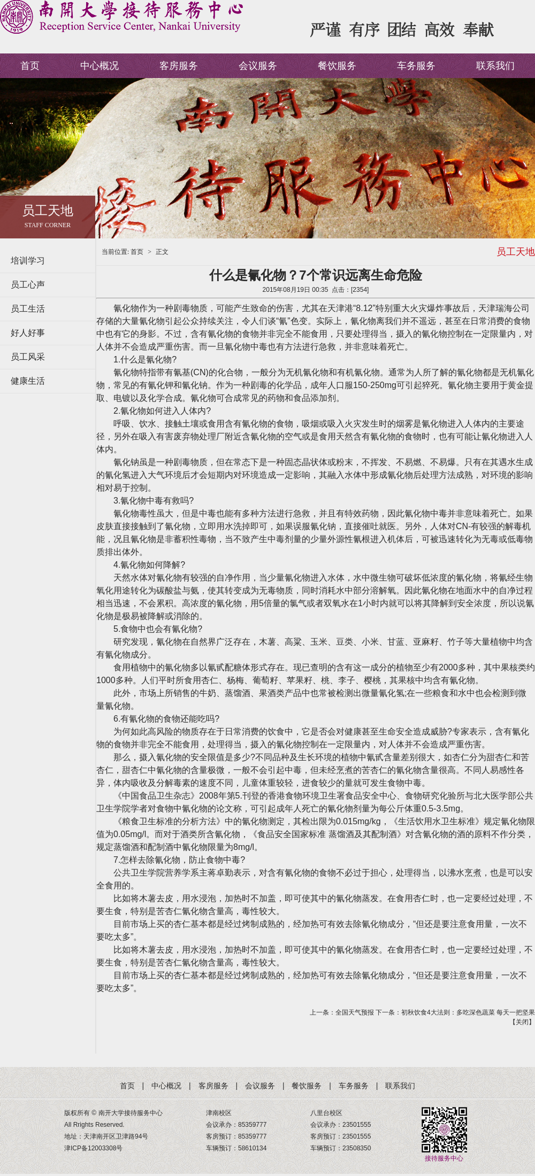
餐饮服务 (337, 65)
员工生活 (28, 308)
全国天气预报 (354, 1012)
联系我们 (495, 65)
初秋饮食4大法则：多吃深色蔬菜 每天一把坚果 (468, 1012)
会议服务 (258, 65)
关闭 (522, 1022)
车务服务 (416, 65)
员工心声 (28, 284)
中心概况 (99, 65)
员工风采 (28, 356)
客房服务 (178, 65)
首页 (30, 65)
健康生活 (28, 380)
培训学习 (28, 260)
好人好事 (28, 332)
